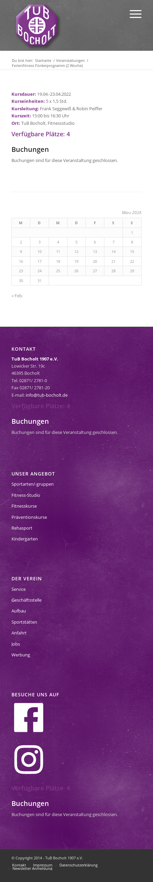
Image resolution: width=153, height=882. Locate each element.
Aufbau (18, 611)
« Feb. (17, 296)
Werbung (20, 655)
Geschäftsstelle (26, 600)
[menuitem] (132, 13)
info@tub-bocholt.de (47, 395)
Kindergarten (24, 539)
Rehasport (21, 528)
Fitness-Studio (25, 495)
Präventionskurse (29, 517)
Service (18, 589)
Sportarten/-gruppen (32, 484)
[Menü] (132, 13)
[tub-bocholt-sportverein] (36, 25)
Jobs (15, 644)
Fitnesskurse (24, 506)
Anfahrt (19, 633)
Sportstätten (24, 622)
